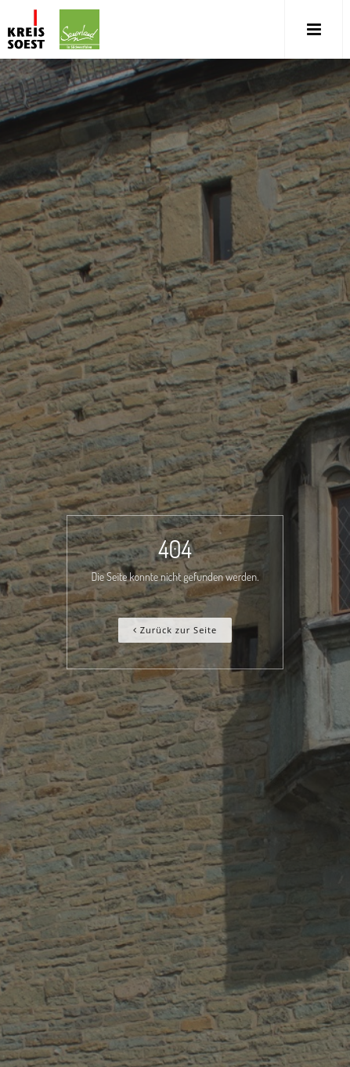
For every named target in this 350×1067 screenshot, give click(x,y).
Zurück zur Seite (175, 630)
